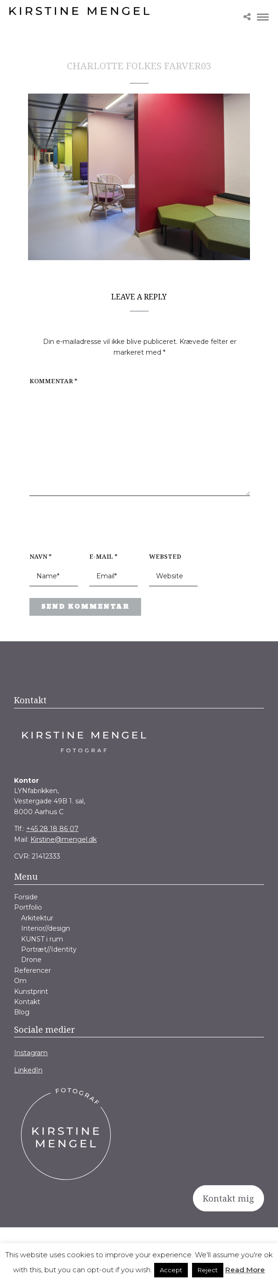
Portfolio (28, 907)
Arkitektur (37, 918)
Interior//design (45, 928)
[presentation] (89, 529)
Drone (31, 959)
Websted (165, 556)
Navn (40, 556)
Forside (26, 897)
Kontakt (27, 1002)
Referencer (32, 970)
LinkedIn (28, 1070)
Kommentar (53, 381)
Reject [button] (208, 1270)
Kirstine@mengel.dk (63, 839)
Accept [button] (171, 1270)
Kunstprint (31, 991)
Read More (245, 1269)
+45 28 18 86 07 (52, 828)
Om (20, 981)
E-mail (103, 556)
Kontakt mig (228, 1198)
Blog (21, 1012)
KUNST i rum (42, 939)
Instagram (31, 1053)
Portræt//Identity (49, 949)
